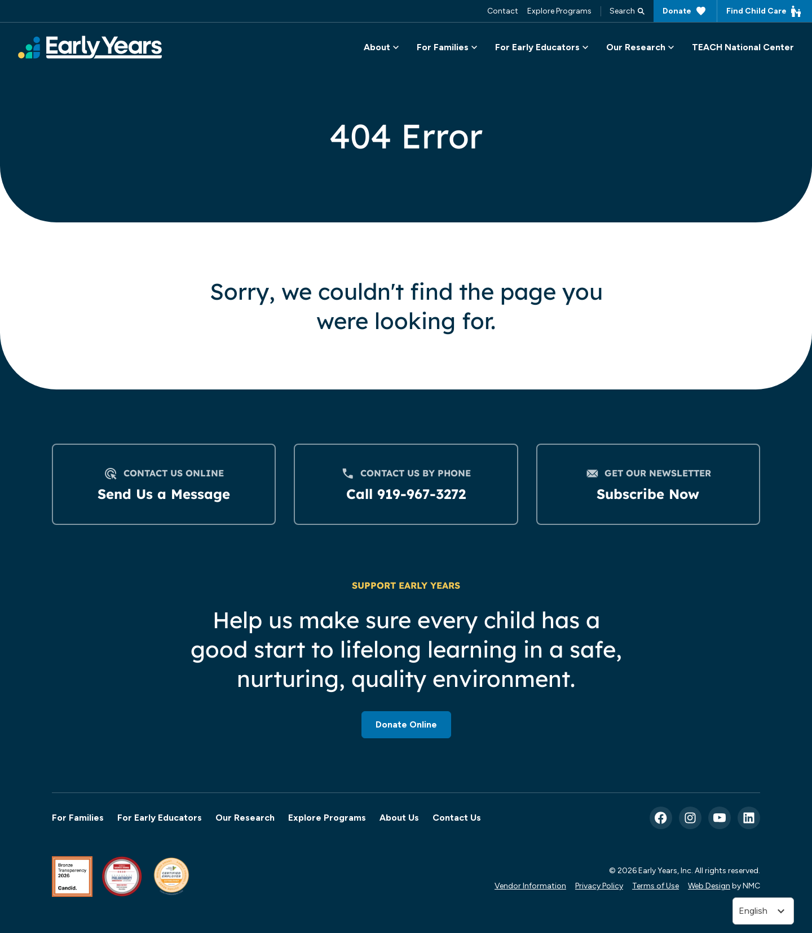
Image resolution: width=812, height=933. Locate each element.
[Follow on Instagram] (690, 818)
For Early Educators (159, 817)
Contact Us (457, 817)
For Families (78, 817)
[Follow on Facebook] (661, 818)
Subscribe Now (648, 493)
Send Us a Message (164, 493)
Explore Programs (559, 10)
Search (627, 10)
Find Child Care (764, 11)
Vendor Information (530, 885)
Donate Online (406, 724)
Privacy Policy (599, 885)
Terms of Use (655, 885)
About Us (399, 817)
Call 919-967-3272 (406, 493)
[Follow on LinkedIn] (749, 818)
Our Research (245, 817)
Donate (685, 11)
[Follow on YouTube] (719, 818)
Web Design (709, 885)
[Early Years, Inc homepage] (90, 47)
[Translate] (763, 911)
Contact (502, 10)
